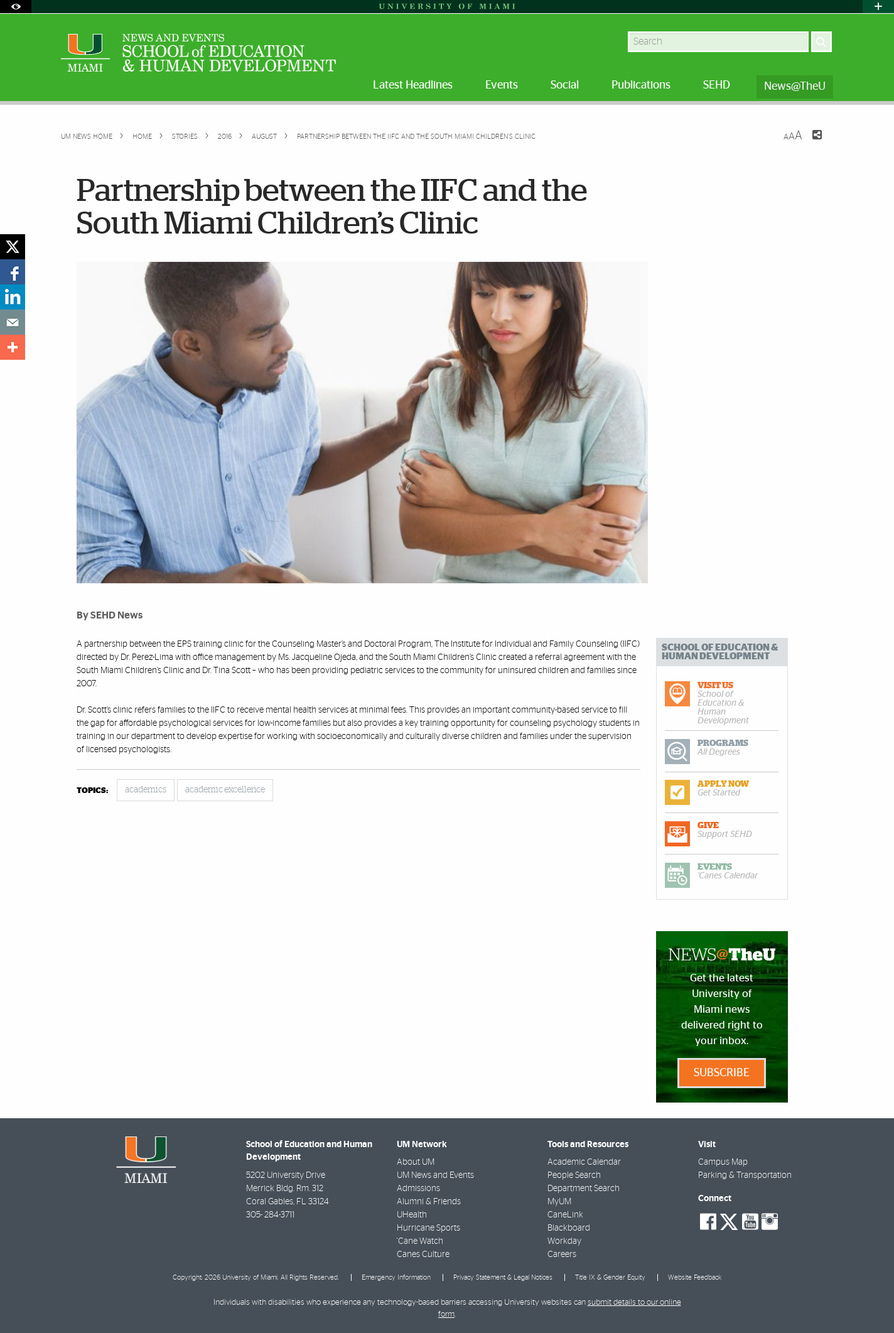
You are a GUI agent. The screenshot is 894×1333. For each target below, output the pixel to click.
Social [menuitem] (565, 85)
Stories (184, 136)
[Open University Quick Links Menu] (878, 6)
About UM (415, 1162)
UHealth (412, 1215)
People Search (574, 1175)
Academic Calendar (584, 1162)
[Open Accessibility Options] (15, 6)
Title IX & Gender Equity (610, 1277)
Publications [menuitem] (640, 85)
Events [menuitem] (501, 85)
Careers (561, 1254)
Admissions (418, 1188)
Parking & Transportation (745, 1175)
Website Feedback (694, 1277)
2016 (224, 136)
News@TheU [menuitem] (795, 86)
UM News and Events (435, 1175)
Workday (564, 1241)
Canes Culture (423, 1254)
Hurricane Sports (428, 1228)
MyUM (559, 1201)
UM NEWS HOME (86, 136)
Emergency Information (396, 1277)
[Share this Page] (809, 142)
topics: (92, 791)
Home (141, 136)
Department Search (583, 1188)
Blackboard (568, 1228)
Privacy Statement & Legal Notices (502, 1277)
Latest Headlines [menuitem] (413, 85)
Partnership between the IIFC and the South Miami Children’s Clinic (416, 136)
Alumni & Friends (429, 1201)
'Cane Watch (420, 1241)
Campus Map (723, 1162)
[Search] (821, 41)
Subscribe (722, 1073)
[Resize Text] (793, 136)
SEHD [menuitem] (716, 85)
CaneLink (565, 1215)
